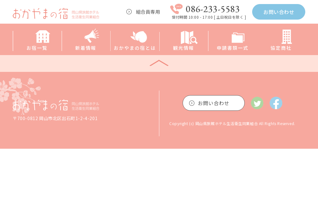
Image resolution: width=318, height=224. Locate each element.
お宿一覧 (37, 47)
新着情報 (85, 47)
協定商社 (281, 47)
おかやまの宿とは (135, 47)
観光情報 (183, 47)
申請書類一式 (232, 47)
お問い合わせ (278, 12)
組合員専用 (148, 11)
